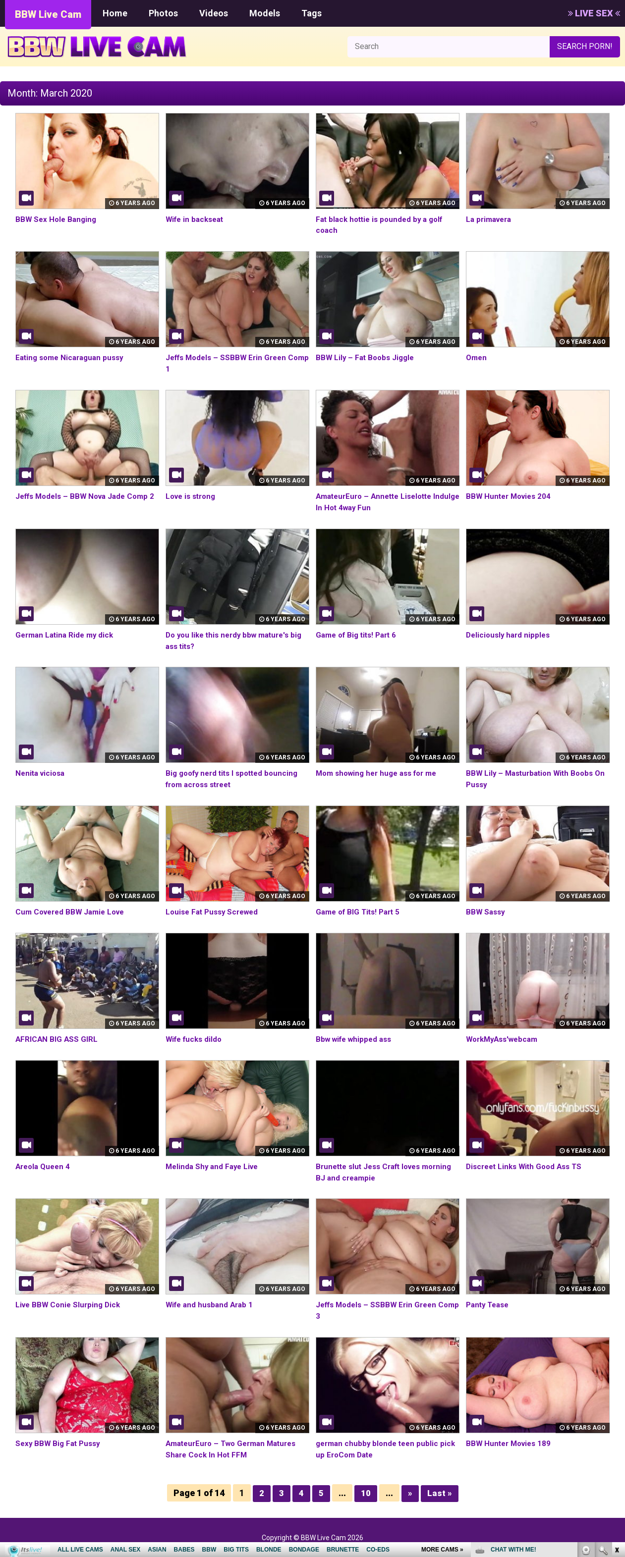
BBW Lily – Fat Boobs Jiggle (367, 357)
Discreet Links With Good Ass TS (527, 1166)
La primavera (490, 219)
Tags (311, 13)
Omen (477, 357)
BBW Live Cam (48, 14)
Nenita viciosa (41, 773)
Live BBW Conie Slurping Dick (70, 1304)
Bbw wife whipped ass (357, 1039)
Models (264, 13)
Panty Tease (489, 1304)
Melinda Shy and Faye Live (214, 1166)
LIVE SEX (594, 13)
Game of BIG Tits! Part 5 (361, 911)
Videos (213, 13)
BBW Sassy (486, 911)
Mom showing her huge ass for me (381, 773)
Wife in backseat (197, 219)
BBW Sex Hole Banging (57, 219)
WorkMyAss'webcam (505, 1039)
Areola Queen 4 (44, 1166)
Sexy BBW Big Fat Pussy (60, 1443)
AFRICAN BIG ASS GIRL (57, 1039)
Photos (163, 13)
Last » (439, 1493)
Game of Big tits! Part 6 (359, 635)
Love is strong (193, 496)
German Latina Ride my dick (66, 635)
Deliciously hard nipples (510, 635)
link (616, 1402)
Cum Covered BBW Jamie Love (73, 911)
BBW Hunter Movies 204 (511, 496)
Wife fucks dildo (196, 1039)
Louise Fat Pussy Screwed (215, 911)
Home (115, 13)
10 (366, 1493)
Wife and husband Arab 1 (212, 1304)
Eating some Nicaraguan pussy (72, 357)
